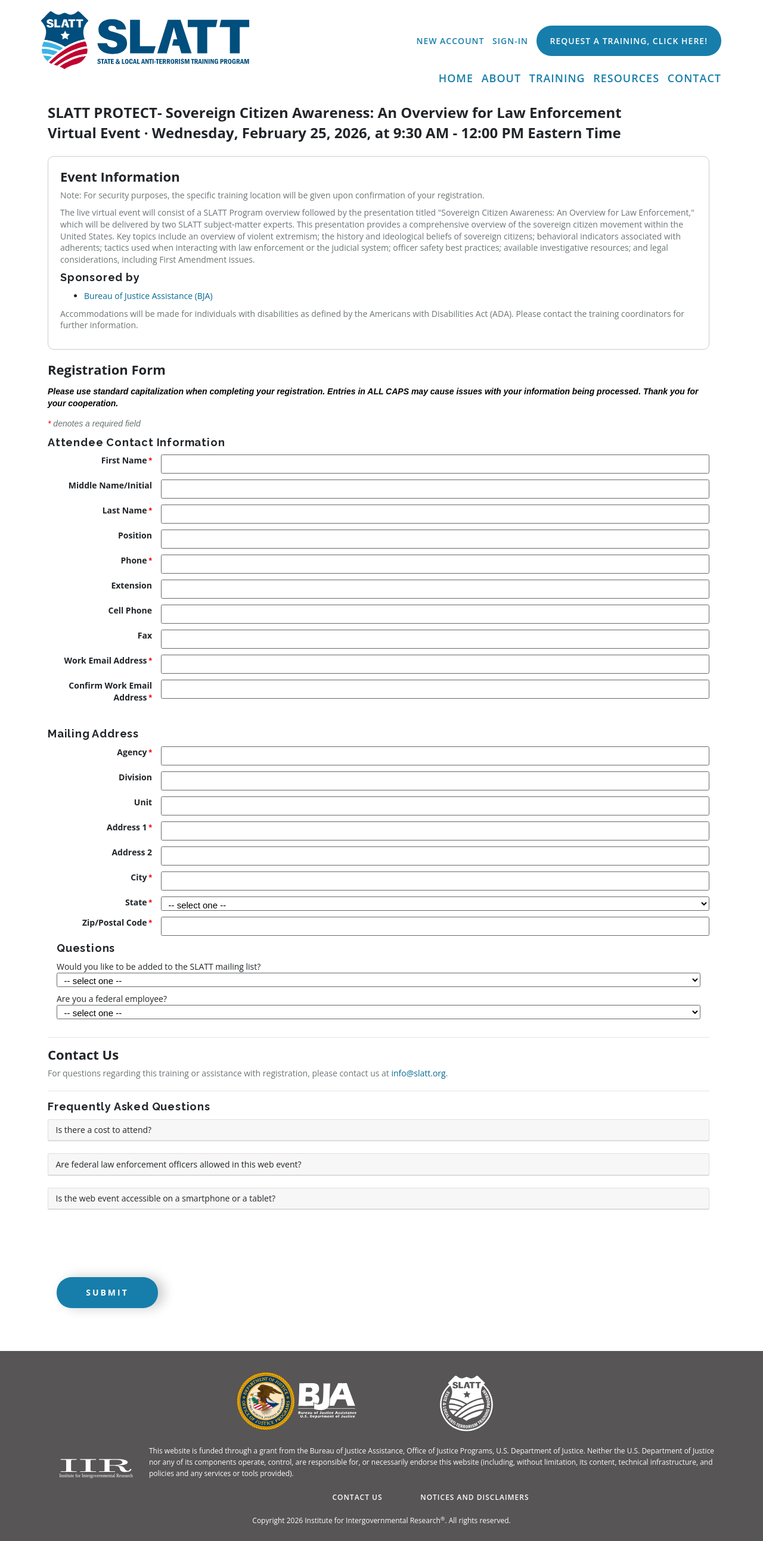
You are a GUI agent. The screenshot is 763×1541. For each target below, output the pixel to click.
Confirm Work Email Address (110, 691)
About (501, 78)
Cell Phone (130, 610)
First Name (124, 460)
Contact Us (357, 1497)
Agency (132, 752)
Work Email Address (105, 660)
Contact (694, 78)
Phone (133, 560)
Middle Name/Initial (110, 485)
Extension (131, 585)
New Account (450, 40)
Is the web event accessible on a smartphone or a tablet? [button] (165, 1198)
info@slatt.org (419, 1073)
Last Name (125, 510)
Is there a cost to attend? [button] (104, 1129)
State (136, 902)
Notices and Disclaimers (474, 1497)
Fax (145, 635)
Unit (143, 802)
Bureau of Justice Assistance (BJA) (148, 295)
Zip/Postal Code (114, 922)
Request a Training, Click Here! (629, 40)
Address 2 (131, 852)
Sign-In (510, 40)
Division (135, 777)
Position (135, 535)
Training (557, 78)
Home (456, 78)
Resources (626, 78)
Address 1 (127, 827)
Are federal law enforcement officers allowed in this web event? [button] (179, 1164)
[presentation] (138, 1245)
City (139, 877)
